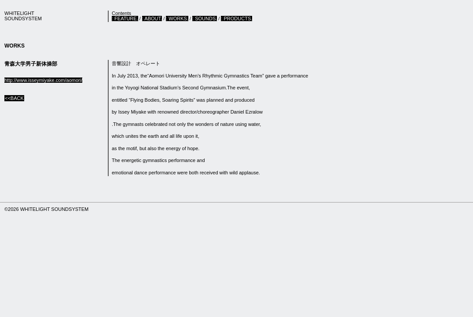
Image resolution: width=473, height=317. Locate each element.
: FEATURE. (125, 18)
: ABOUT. (152, 18)
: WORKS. (177, 18)
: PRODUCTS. (236, 18)
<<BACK (14, 98)
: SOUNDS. (204, 18)
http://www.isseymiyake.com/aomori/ (43, 80)
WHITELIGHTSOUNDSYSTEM (23, 16)
